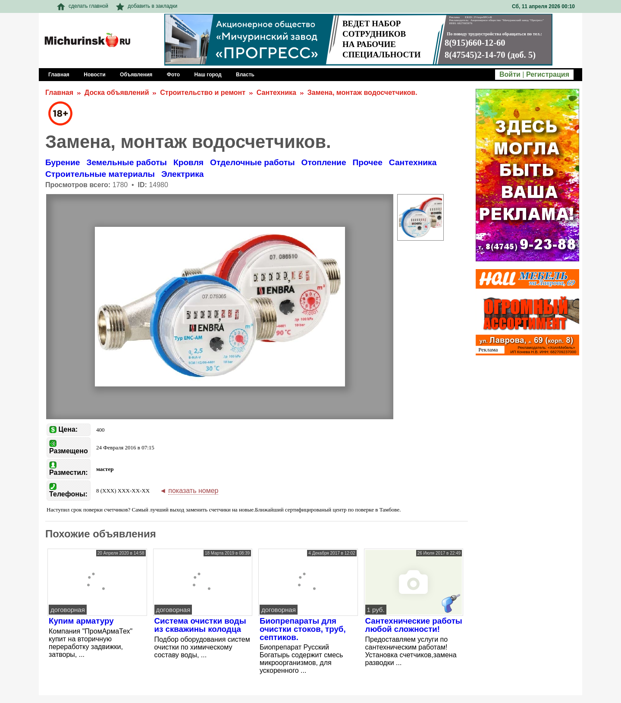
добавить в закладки (146, 6)
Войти (510, 74)
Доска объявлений (117, 92)
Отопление (323, 162)
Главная (59, 92)
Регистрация (547, 74)
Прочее (368, 162)
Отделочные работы (252, 162)
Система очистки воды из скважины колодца (200, 625)
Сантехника (276, 92)
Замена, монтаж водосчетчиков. (362, 92)
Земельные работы (126, 162)
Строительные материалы (100, 174)
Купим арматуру (81, 620)
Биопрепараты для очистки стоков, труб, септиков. (303, 628)
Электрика (182, 174)
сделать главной (82, 6)
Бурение (62, 162)
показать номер (193, 490)
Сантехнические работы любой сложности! (413, 625)
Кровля (188, 162)
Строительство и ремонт (202, 92)
